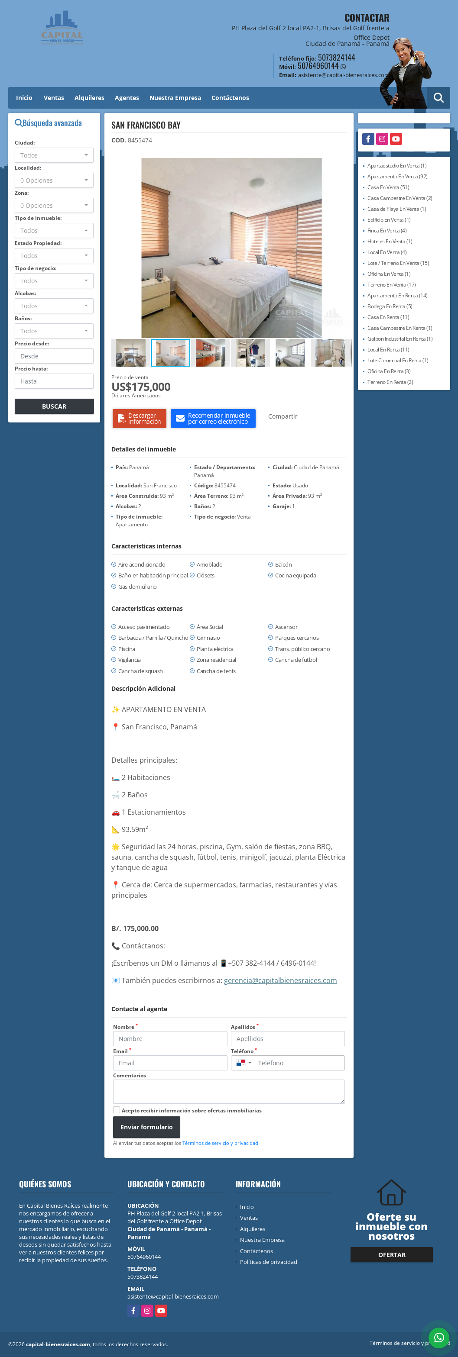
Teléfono (244, 1051)
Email (122, 1051)
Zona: (22, 193)
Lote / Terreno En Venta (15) (398, 263)
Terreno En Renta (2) (390, 382)
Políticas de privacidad (268, 1262)
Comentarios (129, 1075)
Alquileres (89, 97)
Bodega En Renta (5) (390, 306)
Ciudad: (25, 142)
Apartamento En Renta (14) (397, 295)
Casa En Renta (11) (388, 317)
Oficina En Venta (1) (388, 273)
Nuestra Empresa (175, 97)
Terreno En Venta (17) (391, 284)
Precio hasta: (31, 368)
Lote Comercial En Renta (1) (398, 360)
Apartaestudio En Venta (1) (396, 165)
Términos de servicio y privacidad (220, 1143)
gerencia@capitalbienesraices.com (280, 980)
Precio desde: (32, 343)
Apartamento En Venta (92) (397, 176)
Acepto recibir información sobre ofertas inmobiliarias (192, 1110)
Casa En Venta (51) (388, 187)
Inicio (24, 97)
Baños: (23, 318)
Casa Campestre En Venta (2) (399, 198)
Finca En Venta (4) (386, 230)
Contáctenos (230, 97)
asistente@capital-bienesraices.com (173, 1296)
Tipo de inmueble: (38, 218)
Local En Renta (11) (388, 349)
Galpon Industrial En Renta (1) (399, 338)
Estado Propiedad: (38, 243)
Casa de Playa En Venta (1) (396, 209)
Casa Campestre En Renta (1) (399, 328)
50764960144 (318, 65)
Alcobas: (25, 293)
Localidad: (28, 167)
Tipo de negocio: (35, 268)
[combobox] (54, 155)
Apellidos (245, 1027)
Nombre (125, 1027)
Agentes (127, 97)
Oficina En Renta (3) (388, 371)
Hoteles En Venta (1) (389, 241)
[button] (344, 166)
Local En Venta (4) (386, 252)
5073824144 (336, 57)
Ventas (54, 97)
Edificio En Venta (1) (389, 219)
